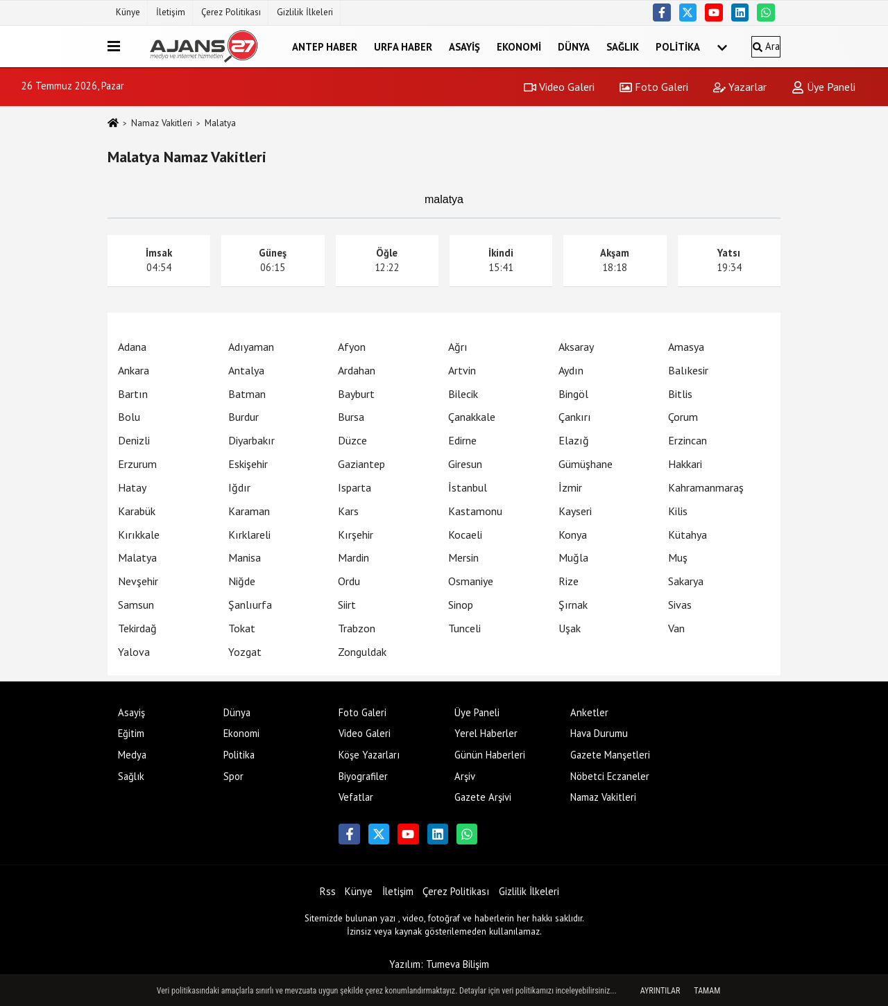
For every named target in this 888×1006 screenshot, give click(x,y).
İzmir (570, 487)
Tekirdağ (137, 628)
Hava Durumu (599, 733)
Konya (572, 534)
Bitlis (680, 394)
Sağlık (622, 46)
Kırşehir (355, 534)
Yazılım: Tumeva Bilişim (439, 964)
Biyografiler (363, 776)
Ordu (349, 581)
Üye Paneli (823, 87)
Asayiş (464, 46)
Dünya (574, 46)
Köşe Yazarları (369, 754)
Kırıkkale (139, 534)
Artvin (462, 370)
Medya (132, 754)
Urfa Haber (403, 46)
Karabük (136, 511)
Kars (348, 511)
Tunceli (464, 628)
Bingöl (573, 394)
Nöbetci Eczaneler (609, 776)
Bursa (351, 417)
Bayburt (356, 394)
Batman (247, 394)
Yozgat (245, 652)
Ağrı (458, 347)
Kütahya (687, 534)
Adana (132, 347)
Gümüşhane (585, 464)
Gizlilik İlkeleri (305, 12)
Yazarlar (740, 87)
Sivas (680, 605)
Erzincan (687, 440)
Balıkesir (688, 370)
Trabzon (356, 628)
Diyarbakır (251, 440)
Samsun (136, 605)
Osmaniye (470, 581)
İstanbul (467, 487)
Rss (328, 891)
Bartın (133, 394)
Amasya (686, 347)
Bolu (129, 417)
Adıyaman (251, 347)
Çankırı (574, 417)
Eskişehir (248, 464)
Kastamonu (475, 511)
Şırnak (573, 605)
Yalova (134, 652)
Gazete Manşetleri (610, 754)
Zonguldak (362, 652)
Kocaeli (465, 534)
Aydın (570, 370)
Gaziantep (361, 464)
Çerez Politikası (231, 12)
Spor (233, 776)
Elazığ (573, 440)
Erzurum (137, 464)
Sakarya (685, 581)
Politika (678, 46)
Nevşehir (138, 581)
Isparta (354, 487)
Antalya (246, 370)
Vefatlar (356, 797)
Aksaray (576, 347)
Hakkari (685, 464)
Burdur (243, 417)
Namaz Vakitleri (161, 123)
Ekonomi (519, 46)
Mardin (353, 557)
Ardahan (356, 370)
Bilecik (463, 394)
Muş (678, 557)
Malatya (137, 557)
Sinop (460, 605)
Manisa (244, 557)
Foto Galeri (654, 87)
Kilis (678, 511)
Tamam (707, 991)
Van (676, 628)
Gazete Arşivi (482, 797)
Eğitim (131, 733)
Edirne (462, 440)
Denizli (134, 440)
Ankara (133, 370)
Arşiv (464, 776)
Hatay (132, 487)
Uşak (569, 628)
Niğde (241, 581)
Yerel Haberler (486, 733)
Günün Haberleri (489, 754)
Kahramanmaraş (706, 487)
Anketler (589, 712)
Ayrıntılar (660, 991)
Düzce (352, 440)
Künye (128, 12)
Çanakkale (471, 417)
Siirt (347, 605)
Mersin (463, 557)
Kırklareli (249, 534)
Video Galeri (559, 87)
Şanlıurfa (250, 605)
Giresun (465, 464)
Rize (568, 581)
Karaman (249, 511)
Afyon (352, 347)
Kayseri (575, 511)
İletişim (170, 12)
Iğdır (239, 487)
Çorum (683, 417)
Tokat (241, 628)
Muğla (573, 557)
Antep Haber (324, 46)
